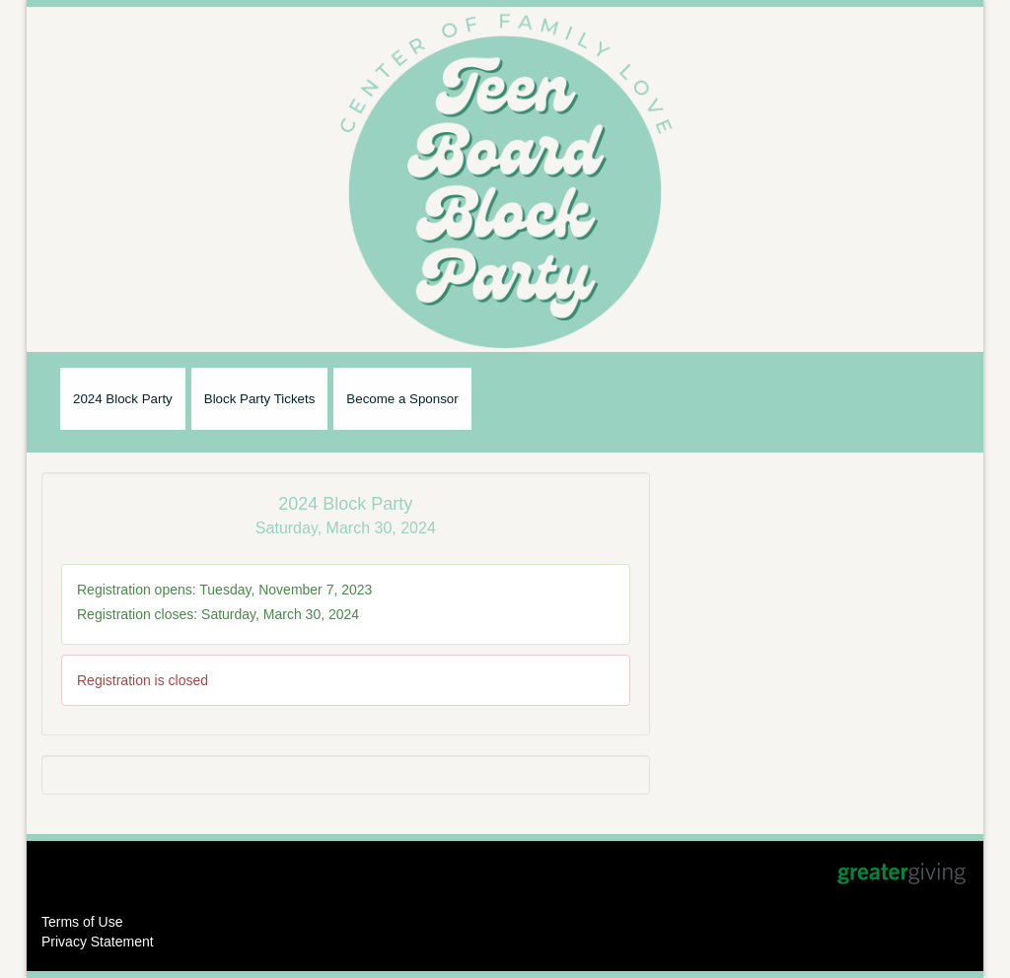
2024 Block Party (123, 398)
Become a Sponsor (402, 398)
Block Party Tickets (260, 398)
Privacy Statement (97, 941)
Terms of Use (81, 922)
